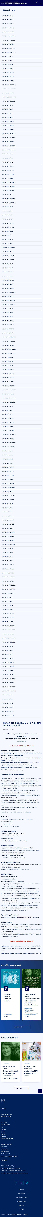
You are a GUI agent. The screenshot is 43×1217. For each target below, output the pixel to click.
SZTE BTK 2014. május (7, 556)
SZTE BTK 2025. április (7, 68)
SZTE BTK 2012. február (8, 666)
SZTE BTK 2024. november (8, 89)
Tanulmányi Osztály (5, 1154)
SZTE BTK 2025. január (7, 81)
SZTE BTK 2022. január (7, 231)
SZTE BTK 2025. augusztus (8, 52)
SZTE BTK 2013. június (7, 601)
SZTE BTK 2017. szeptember (9, 398)
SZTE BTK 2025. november (8, 40)
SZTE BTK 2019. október (8, 296)
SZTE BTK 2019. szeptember (9, 300)
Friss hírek (6, 1063)
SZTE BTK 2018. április (7, 369)
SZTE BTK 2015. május (7, 512)
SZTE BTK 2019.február (8, 329)
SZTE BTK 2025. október (8, 44)
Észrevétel (3, 1134)
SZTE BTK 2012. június (7, 650)
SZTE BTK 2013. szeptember (9, 589)
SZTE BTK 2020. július (7, 264)
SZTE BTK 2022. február (8, 227)
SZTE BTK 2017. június (7, 410)
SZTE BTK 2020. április (7, 272)
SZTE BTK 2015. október (8, 491)
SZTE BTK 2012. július (7, 646)
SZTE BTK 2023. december (8, 133)
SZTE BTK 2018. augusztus (8, 353)
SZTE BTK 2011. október (8, 683)
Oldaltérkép (3, 1136)
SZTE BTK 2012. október (8, 634)
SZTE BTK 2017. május (7, 414)
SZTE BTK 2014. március (8, 565)
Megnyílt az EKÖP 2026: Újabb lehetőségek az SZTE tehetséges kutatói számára (31, 1071)
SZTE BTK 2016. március (8, 467)
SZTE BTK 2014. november (8, 536)
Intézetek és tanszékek (6, 1144)
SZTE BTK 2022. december (8, 182)
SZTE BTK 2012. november (8, 630)
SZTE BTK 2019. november (8, 292)
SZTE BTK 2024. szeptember (9, 97)
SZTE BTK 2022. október (8, 194)
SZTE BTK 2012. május (7, 654)
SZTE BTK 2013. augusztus (8, 593)
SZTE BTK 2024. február (8, 125)
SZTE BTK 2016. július (7, 451)
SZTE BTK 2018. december (8, 337)
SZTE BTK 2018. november (8, 341)
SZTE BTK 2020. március (8, 276)
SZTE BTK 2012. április (7, 658)
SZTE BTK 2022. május (7, 215)
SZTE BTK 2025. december (8, 36)
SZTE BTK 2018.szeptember (9, 349)
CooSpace (3, 1129)
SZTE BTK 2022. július (7, 207)
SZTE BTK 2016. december (8, 430)
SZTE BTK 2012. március (8, 662)
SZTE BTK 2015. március (8, 520)
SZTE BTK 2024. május (7, 113)
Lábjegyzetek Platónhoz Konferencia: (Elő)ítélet (8, 997)
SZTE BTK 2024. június (7, 109)
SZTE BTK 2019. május (7, 316)
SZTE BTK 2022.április (7, 219)
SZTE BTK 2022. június (7, 211)
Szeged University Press (6, 1114)
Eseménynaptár (18, 1027)
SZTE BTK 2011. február (8, 715)
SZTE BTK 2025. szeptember (9, 48)
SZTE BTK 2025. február (8, 76)
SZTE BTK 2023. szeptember (9, 146)
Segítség (21, 1209)
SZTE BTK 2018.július (7, 357)
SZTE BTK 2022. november (8, 190)
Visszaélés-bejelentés (21, 1197)
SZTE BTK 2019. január (7, 333)
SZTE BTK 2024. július (7, 105)
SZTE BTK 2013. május (7, 605)
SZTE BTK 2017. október (8, 394)
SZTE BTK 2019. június (7, 312)
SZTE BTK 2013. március (8, 613)
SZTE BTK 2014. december (8, 532)
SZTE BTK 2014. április (7, 560)
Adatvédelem (21, 1193)
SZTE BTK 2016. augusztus (8, 447)
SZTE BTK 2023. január (7, 178)
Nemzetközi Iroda (5, 1151)
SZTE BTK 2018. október (8, 345)
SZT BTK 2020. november (8, 247)
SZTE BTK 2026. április (7, 19)
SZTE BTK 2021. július (7, 239)
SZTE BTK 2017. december (8, 386)
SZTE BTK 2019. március (8, 325)
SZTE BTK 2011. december (8, 674)
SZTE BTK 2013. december (8, 577)
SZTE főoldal (4, 1122)
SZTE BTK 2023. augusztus (8, 150)
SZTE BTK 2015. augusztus (8, 499)
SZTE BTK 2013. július (7, 597)
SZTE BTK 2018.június (7, 361)
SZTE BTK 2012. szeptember (9, 638)
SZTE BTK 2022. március (8, 223)
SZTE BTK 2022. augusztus (8, 203)
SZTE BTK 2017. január (7, 426)
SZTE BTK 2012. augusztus (8, 642)
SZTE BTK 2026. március (8, 24)
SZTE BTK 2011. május (7, 703)
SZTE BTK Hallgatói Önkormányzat (9, 1156)
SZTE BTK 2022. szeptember (9, 198)
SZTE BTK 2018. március (8, 373)
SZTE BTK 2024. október (8, 93)
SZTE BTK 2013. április (7, 609)
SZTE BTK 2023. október (8, 142)
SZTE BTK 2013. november (8, 585)
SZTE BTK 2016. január (7, 479)
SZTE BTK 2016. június (7, 455)
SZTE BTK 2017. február (8, 422)
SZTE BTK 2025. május (7, 64)
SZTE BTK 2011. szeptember (9, 687)
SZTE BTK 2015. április (7, 516)
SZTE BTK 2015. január (7, 528)
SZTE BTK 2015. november (8, 487)
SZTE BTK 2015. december (8, 483)
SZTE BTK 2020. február (8, 280)
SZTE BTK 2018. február (8, 377)
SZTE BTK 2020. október (8, 251)
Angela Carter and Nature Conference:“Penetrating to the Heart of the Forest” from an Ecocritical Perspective (32, 999)
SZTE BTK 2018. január (7, 382)
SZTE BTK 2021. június (7, 243)
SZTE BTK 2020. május (7, 268)
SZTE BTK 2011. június (7, 699)
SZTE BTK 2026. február (8, 28)
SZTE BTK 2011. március (8, 711)
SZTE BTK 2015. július (7, 504)
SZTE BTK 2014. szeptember (9, 544)
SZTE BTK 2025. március (8, 72)
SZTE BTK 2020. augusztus (8, 259)
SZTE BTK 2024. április (7, 117)
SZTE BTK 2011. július (7, 695)
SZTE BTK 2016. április (7, 463)
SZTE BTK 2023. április (7, 166)
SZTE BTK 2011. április (7, 707)
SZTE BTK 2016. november (8, 434)
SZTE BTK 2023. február (8, 174)
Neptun (3, 1127)
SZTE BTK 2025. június (7, 60)
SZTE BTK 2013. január (7, 621)
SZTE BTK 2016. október (8, 438)
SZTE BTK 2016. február (8, 475)
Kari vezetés (4, 1146)
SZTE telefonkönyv (5, 1124)
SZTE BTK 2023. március (8, 170)
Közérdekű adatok (21, 1201)
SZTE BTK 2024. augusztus (8, 101)
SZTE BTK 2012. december (8, 626)
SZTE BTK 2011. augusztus (8, 691)
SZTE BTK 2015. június (7, 508)
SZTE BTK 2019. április (7, 320)
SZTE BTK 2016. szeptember (9, 443)
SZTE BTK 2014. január (7, 573)
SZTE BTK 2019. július (7, 308)
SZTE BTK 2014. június (7, 552)
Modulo (3, 1132)
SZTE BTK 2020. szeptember (9, 255)
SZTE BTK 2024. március (8, 121)
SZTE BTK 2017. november (8, 390)
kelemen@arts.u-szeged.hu (24, 917)
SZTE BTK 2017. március (8, 471)
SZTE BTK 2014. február (8, 569)
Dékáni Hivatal (4, 1149)
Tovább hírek (18, 1088)
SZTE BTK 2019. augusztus (8, 304)
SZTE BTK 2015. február (8, 524)
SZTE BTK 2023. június (7, 158)
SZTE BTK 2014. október (8, 540)
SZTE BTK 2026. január (7, 32)
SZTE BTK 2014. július (7, 548)
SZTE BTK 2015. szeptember (9, 495)
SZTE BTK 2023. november (8, 137)
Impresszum (21, 1205)
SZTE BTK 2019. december (8, 288)
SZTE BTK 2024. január (7, 129)
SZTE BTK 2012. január (7, 670)
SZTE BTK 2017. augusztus (8, 402)
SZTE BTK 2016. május (7, 459)
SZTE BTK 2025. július (7, 56)
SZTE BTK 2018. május (7, 365)
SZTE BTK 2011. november (8, 678)
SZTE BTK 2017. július (7, 406)
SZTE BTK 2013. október (8, 581)
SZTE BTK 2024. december (8, 85)
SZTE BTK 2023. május (7, 162)
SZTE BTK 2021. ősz (7, 235)
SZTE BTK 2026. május (7, 15)
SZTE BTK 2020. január (7, 284)
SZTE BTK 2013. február (8, 617)
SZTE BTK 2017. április (7, 418)
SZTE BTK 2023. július (7, 154)
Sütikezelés (21, 1189)
